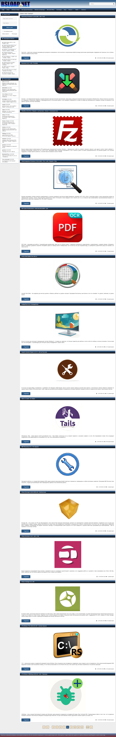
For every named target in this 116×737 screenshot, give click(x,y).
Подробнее (26, 58)
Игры (65, 9)
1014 (87, 727)
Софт (3, 9)
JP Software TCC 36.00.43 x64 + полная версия (34, 626)
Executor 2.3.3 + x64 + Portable (29, 63)
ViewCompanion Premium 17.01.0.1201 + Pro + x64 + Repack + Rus (39, 161)
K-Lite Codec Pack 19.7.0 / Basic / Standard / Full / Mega (9, 70)
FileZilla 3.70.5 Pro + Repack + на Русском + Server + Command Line (39, 111)
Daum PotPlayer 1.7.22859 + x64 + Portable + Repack (9, 57)
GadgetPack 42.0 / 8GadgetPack (29, 304)
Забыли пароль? (5, 33)
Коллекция (59, 9)
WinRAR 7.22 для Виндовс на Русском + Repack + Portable (9, 50)
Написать (83, 9)
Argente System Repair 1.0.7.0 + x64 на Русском (34, 352)
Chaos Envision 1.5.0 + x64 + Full (30, 536)
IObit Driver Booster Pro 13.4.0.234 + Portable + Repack (8, 73)
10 (74, 727)
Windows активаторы (40, 9)
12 (82, 727)
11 (78, 727)
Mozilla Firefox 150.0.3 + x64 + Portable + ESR (9, 43)
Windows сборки (15, 9)
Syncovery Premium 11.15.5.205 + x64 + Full (33, 16)
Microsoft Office (50, 9)
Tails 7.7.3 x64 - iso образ (28, 398)
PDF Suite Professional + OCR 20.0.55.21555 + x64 (34, 208)
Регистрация (14, 33)
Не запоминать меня (8, 31)
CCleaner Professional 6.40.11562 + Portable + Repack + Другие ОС (9, 53)
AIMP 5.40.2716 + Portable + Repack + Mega (8, 67)
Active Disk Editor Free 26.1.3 (29, 256)
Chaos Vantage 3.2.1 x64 (27, 581)
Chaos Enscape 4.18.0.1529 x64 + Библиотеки (33, 492)
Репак (8, 9)
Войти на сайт (10, 27)
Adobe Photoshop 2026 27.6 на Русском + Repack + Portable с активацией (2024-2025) (9, 46)
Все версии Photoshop (27, 9)
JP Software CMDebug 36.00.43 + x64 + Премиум (34, 674)
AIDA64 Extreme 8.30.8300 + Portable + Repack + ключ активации (8, 63)
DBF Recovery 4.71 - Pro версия (30, 446)
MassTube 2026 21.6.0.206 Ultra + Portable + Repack (9, 60)
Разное (70, 9)
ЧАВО (76, 9)
